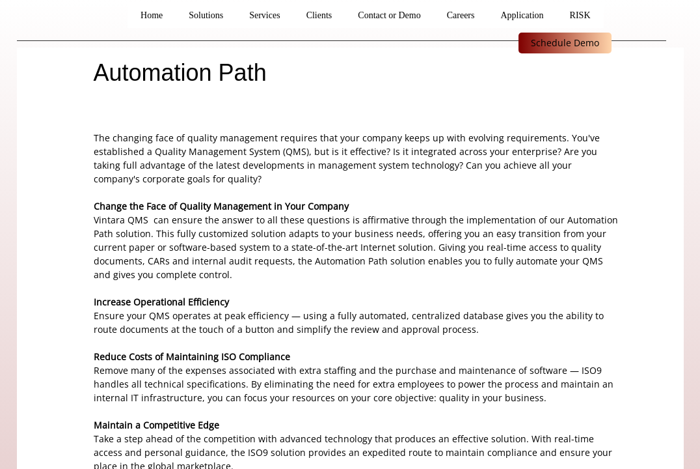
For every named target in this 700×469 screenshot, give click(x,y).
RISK (580, 15)
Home (152, 15)
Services (264, 15)
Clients (319, 15)
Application (521, 15)
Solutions (206, 15)
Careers (461, 15)
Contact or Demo (389, 15)
